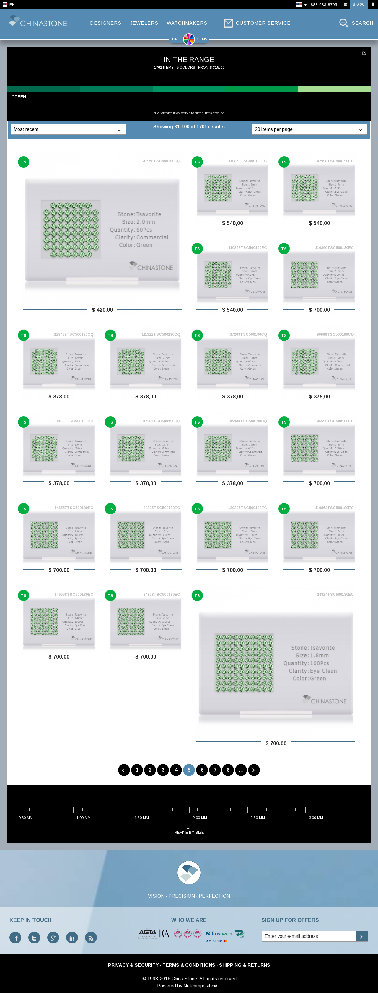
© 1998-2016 (156, 978)
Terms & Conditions (188, 965)
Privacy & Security (133, 965)
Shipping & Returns (244, 965)
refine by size (189, 830)
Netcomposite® (200, 985)
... (241, 769)
